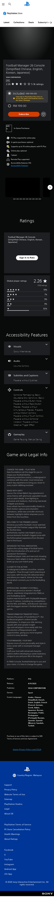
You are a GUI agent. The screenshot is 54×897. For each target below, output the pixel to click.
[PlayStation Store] (13, 13)
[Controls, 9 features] (27, 407)
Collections (19, 22)
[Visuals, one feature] (27, 348)
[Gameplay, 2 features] (27, 436)
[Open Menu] (3, 4)
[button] (19, 165)
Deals (31, 22)
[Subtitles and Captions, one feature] (27, 377)
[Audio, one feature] (27, 363)
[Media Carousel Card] (22, 187)
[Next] (50, 187)
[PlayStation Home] (27, 4)
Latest (6, 22)
